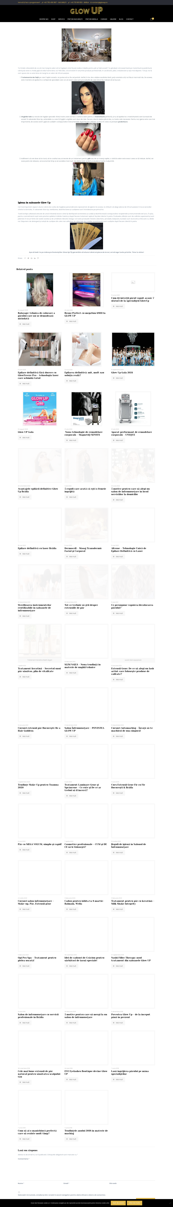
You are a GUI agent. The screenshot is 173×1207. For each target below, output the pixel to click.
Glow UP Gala (26, 432)
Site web (113, 1183)
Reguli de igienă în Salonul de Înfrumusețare (128, 845)
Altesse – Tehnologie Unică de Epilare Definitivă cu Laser (128, 549)
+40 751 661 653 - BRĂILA (79, 2)
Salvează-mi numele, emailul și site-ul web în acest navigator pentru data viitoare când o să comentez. (62, 1195)
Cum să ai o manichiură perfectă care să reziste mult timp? (37, 1132)
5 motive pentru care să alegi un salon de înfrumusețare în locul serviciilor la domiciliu (130, 491)
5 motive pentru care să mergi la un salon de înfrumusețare (86, 1016)
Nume (21, 1183)
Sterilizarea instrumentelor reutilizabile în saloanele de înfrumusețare (34, 608)
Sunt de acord (118, 1203)
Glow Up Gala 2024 (122, 372)
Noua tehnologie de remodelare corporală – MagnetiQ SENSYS (83, 433)
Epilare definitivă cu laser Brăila (37, 548)
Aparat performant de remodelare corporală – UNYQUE (131, 433)
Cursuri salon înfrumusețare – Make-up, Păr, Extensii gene (36, 902)
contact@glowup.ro (99, 2)
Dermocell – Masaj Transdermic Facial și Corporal (83, 549)
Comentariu (23, 1159)
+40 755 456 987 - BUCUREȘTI (55, 2)
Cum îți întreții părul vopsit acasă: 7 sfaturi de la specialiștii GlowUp (132, 299)
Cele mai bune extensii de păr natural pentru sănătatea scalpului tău (39, 1074)
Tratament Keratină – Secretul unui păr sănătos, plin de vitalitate (39, 670)
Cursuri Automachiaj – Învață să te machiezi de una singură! (132, 729)
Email (66, 1183)
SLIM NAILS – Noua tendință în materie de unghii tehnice (83, 666)
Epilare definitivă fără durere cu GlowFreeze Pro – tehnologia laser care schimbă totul (38, 375)
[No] (170, 1203)
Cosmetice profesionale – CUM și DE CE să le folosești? (86, 845)
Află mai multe (134, 1203)
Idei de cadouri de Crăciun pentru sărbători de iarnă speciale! (84, 959)
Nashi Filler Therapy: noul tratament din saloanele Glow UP (131, 959)
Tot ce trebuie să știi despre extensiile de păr (81, 606)
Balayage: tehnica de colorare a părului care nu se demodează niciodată (36, 316)
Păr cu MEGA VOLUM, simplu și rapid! (40, 844)
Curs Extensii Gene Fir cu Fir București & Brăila (128, 786)
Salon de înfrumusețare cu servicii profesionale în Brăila (38, 1016)
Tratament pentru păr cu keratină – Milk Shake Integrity (132, 902)
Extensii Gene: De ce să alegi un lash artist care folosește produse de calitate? (132, 671)
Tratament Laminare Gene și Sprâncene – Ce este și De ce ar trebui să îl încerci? (83, 787)
